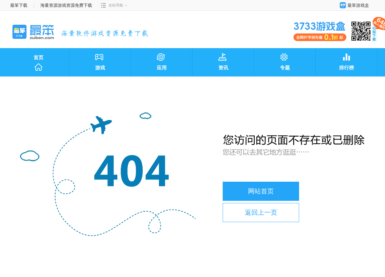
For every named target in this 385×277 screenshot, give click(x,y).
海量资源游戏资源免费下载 (65, 5)
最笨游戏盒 (353, 5)
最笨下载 (18, 5)
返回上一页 (261, 212)
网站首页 (261, 191)
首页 (38, 63)
